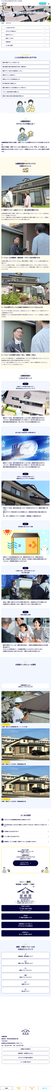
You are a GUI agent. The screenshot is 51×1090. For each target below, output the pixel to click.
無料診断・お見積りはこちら (25, 1053)
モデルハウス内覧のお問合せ (25, 1057)
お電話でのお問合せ (25, 1049)
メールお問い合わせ (25, 1062)
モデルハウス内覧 (43, 3)
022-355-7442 (43, 4)
